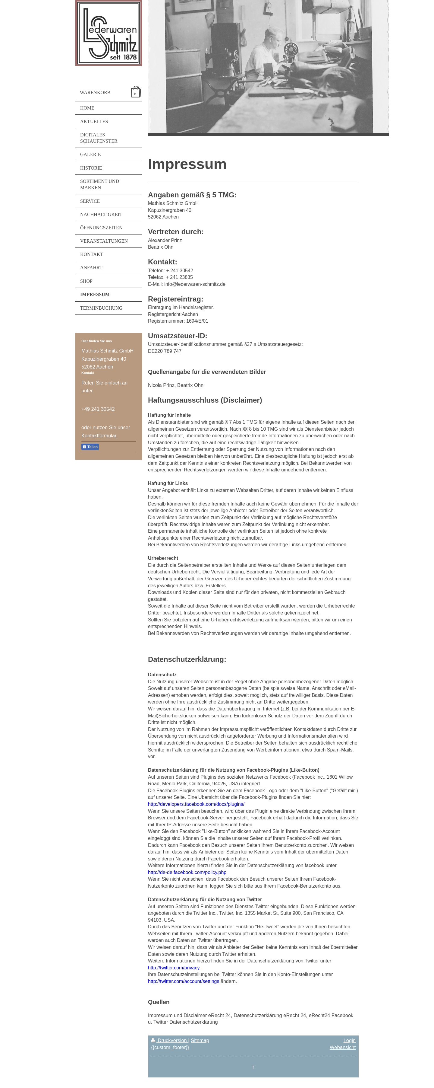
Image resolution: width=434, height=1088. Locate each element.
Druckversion (169, 1040)
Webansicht (343, 1047)
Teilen (90, 447)
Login (350, 1040)
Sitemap (200, 1040)
